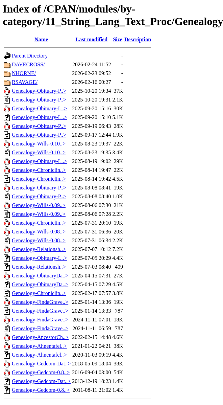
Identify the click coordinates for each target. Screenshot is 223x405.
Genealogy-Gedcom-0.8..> (41, 372)
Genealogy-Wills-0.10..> (39, 144)
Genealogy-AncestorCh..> (40, 337)
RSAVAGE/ (25, 82)
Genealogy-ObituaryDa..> (40, 275)
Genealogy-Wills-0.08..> (39, 231)
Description (137, 39)
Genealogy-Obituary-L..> (39, 108)
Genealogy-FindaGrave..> (40, 302)
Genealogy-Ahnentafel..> (39, 346)
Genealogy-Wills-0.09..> (39, 205)
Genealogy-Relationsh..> (39, 249)
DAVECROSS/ (28, 64)
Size (117, 39)
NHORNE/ (24, 73)
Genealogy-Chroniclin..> (39, 170)
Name (41, 39)
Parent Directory (30, 56)
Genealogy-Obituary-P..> (39, 91)
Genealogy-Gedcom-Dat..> (41, 363)
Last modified (92, 39)
